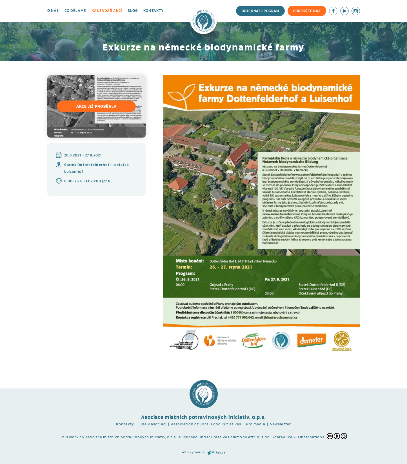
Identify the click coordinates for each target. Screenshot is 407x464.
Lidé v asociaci (152, 424)
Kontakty (153, 10)
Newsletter (280, 424)
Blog (133, 10)
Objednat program (260, 11)
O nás (53, 10)
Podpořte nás (306, 11)
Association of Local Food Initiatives (206, 424)
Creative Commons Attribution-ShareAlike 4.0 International (279, 436)
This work (69, 437)
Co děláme (75, 10)
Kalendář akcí (107, 10)
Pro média (255, 424)
